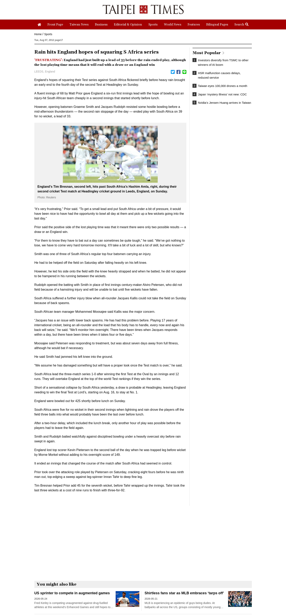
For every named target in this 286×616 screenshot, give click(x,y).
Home (38, 34)
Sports (48, 34)
